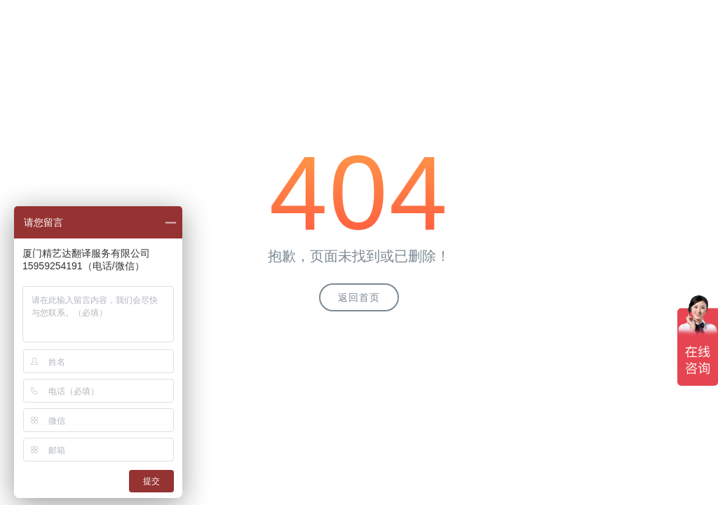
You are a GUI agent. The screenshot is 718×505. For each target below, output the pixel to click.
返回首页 (359, 297)
